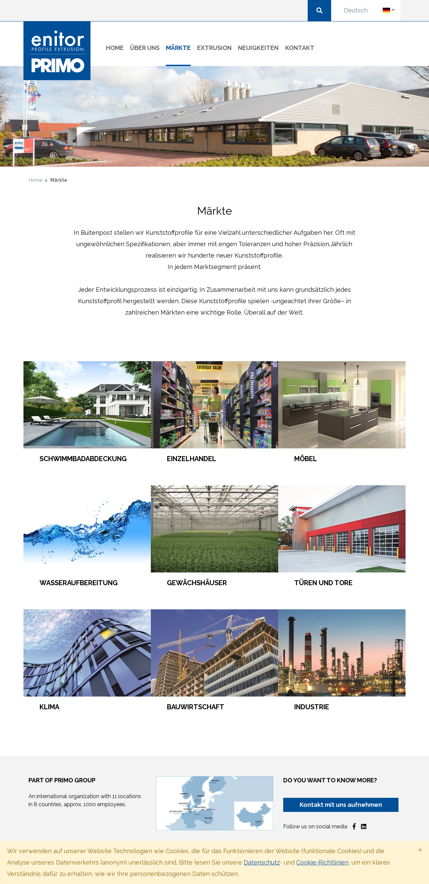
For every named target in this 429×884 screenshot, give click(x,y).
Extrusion (214, 47)
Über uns (145, 47)
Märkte (178, 46)
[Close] (420, 849)
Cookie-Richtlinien (322, 862)
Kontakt (299, 47)
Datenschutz (262, 862)
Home (115, 47)
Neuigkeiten (258, 47)
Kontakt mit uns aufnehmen (341, 804)
